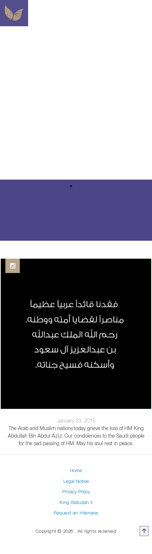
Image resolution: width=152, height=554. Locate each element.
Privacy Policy (76, 491)
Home (76, 470)
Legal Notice (76, 481)
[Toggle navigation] (147, 13)
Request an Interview (76, 513)
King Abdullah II (76, 502)
